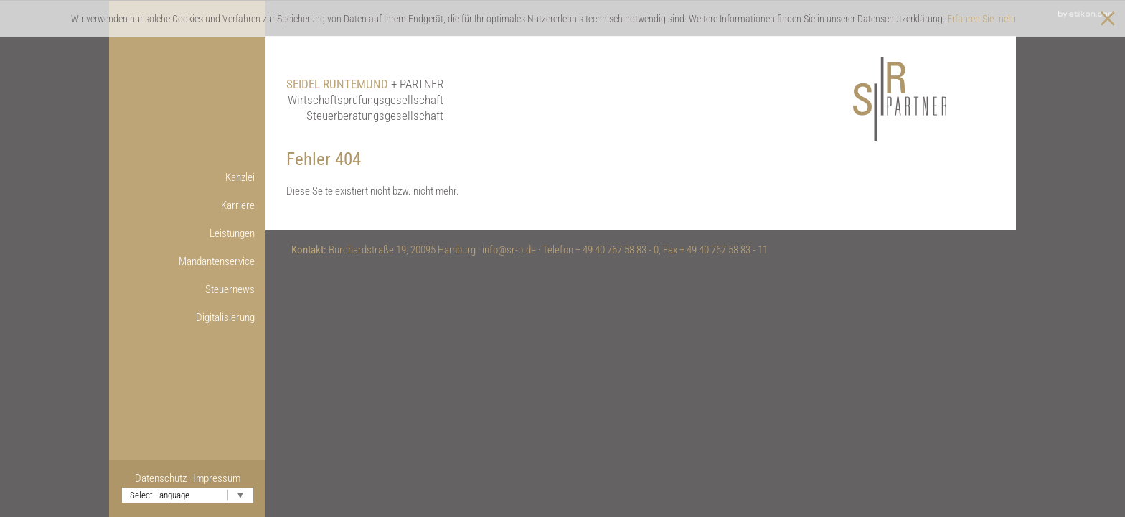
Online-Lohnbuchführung (171, 345)
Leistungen (232, 233)
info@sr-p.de (509, 249)
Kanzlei (240, 177)
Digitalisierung (225, 317)
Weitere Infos (171, 373)
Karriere (238, 205)
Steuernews (230, 289)
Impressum (216, 478)
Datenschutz (161, 478)
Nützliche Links (168, 401)
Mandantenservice (217, 261)
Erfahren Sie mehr (981, 18)
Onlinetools (176, 345)
